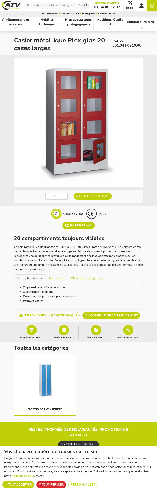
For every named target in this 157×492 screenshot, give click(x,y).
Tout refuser (51, 485)
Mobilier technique (47, 21)
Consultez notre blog (79, 444)
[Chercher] (85, 5)
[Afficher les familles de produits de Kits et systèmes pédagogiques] (78, 28)
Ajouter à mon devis (92, 196)
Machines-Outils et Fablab (110, 21)
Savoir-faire (107, 13)
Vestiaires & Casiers (45, 409)
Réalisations (70, 13)
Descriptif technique (30, 278)
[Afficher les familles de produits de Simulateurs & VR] (141, 28)
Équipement (57, 278)
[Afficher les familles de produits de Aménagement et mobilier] (16, 28)
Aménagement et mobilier (15, 21)
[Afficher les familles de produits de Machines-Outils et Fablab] (110, 28)
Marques (88, 13)
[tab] (30, 278)
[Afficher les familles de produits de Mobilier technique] (47, 28)
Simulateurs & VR (141, 22)
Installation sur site (127, 337)
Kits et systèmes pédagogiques (78, 21)
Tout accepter (18, 485)
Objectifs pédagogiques (86, 278)
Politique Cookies (23, 476)
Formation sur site (30, 337)
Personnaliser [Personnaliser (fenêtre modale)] (83, 485)
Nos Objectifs (94, 337)
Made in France (62, 337)
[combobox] (57, 5)
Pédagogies (49, 13)
